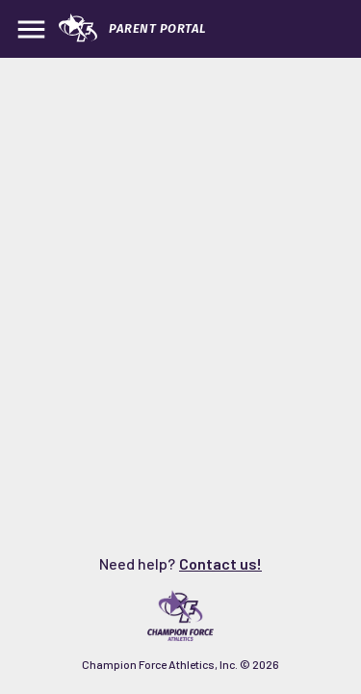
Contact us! (220, 563)
